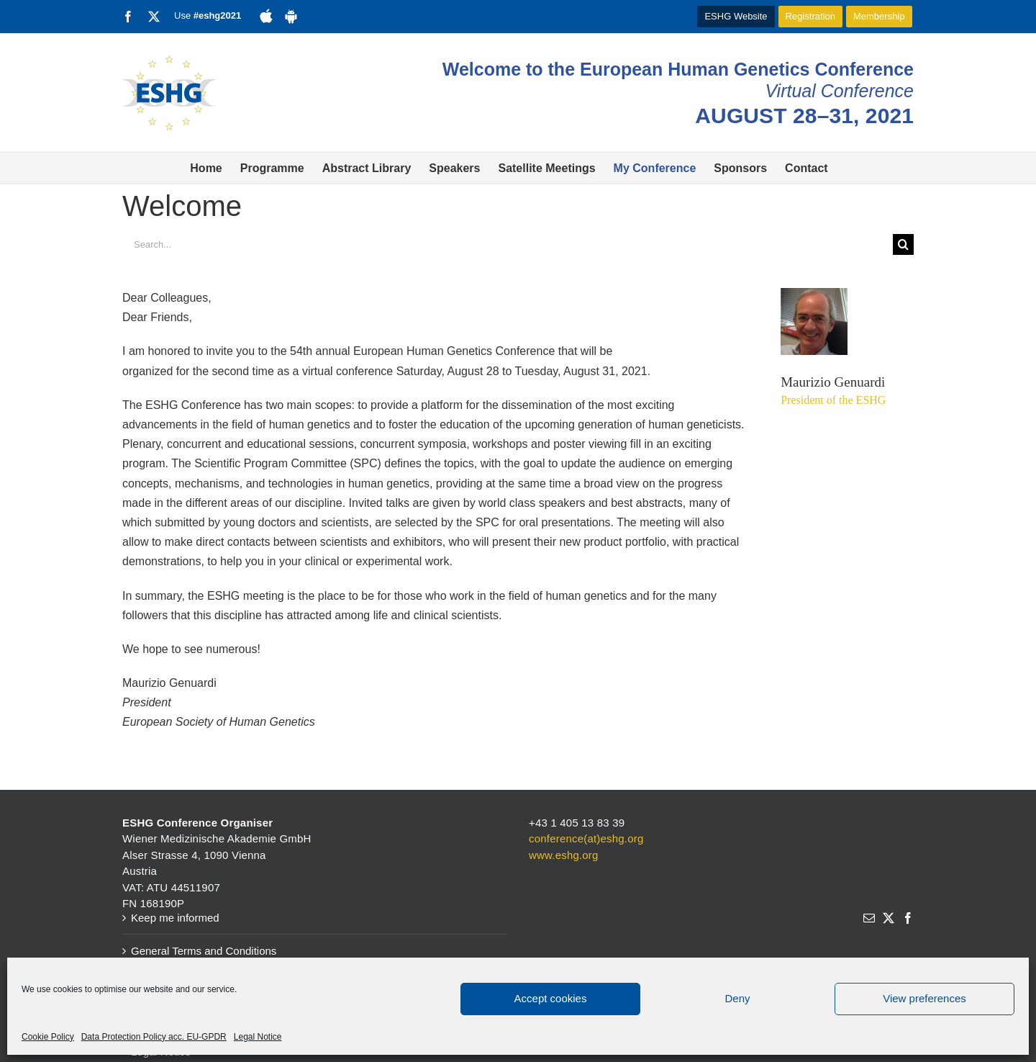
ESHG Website (735, 16)
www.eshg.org (564, 855)
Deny (737, 998)
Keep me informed (175, 918)
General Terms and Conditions (203, 951)
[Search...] (507, 244)
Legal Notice (258, 1037)
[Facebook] (908, 918)
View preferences (924, 998)
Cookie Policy (48, 1037)
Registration (810, 16)
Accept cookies (550, 998)
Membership (879, 16)
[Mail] (869, 918)
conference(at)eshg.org (586, 838)
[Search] (903, 244)
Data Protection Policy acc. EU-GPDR (154, 1037)
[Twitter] (888, 918)
